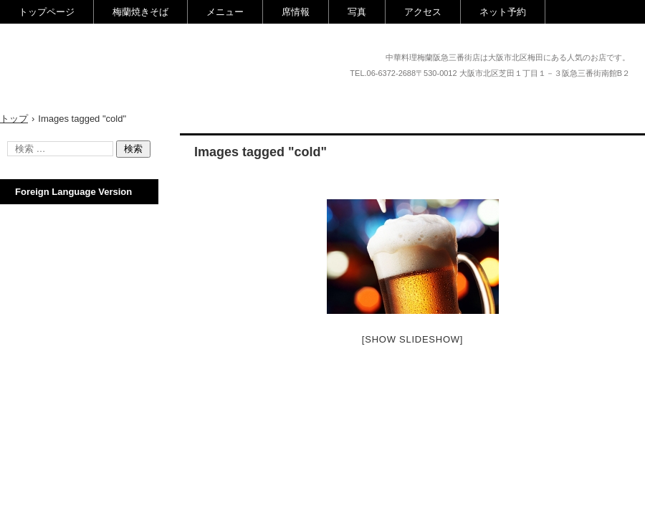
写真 (357, 11)
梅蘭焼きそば (140, 11)
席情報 (296, 11)
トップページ (47, 11)
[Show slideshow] (412, 339)
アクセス (422, 11)
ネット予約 (502, 11)
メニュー (225, 11)
